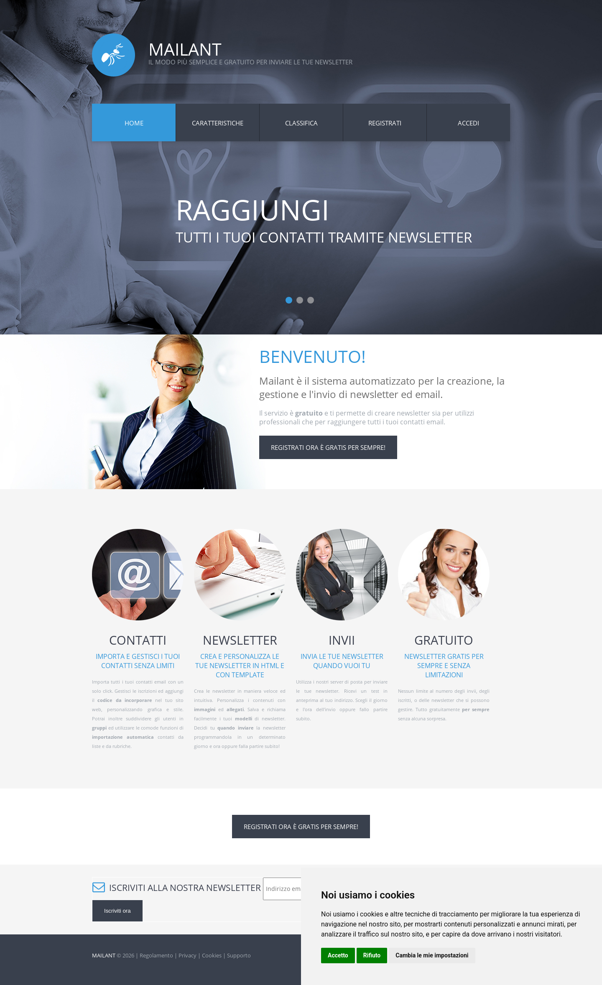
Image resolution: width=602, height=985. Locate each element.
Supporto (239, 955)
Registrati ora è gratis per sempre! (328, 447)
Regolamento (156, 955)
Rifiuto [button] (372, 955)
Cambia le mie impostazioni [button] (431, 955)
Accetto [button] (338, 955)
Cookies (212, 955)
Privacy (187, 955)
